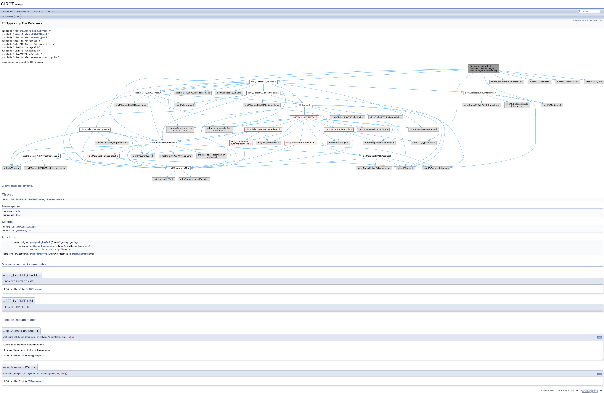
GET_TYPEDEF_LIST (21, 230)
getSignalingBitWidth (40, 242)
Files (50, 11)
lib (3, 16)
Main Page (8, 11)
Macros (592, 20)
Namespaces (24, 11)
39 (20, 381)
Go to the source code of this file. (17, 186)
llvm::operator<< (38, 254)
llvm (18, 215)
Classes (38, 11)
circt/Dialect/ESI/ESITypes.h (32, 30)
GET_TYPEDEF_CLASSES (24, 227)
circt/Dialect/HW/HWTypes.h (30, 37)
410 (21, 289)
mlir (18, 211)
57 (20, 355)
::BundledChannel (77, 254)
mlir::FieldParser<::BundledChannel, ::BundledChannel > (37, 199)
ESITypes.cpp (35, 289)
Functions (599, 20)
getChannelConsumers (41, 246)
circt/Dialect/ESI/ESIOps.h (30, 34)
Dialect (10, 16)
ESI (18, 16)
